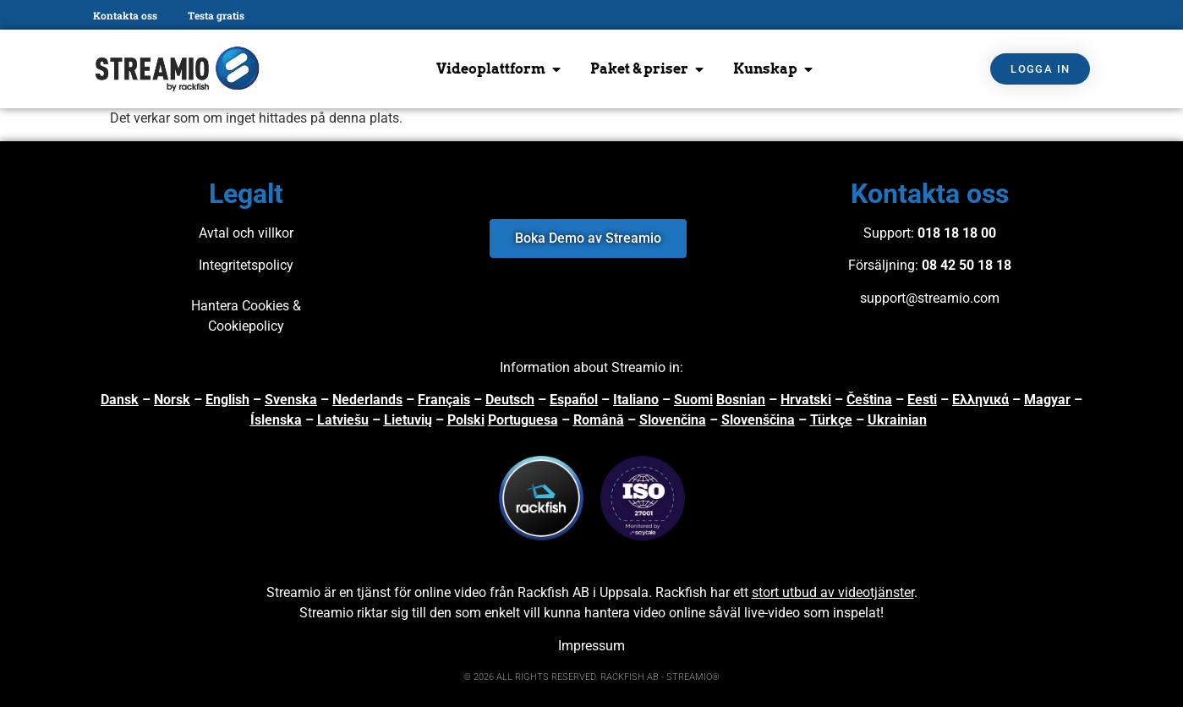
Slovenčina (672, 420)
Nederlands (367, 400)
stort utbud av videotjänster (833, 592)
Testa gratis (216, 15)
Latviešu (343, 420)
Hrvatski (805, 400)
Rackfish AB (553, 592)
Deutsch (509, 400)
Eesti (922, 400)
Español (574, 400)
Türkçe (831, 420)
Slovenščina (758, 420)
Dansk (120, 400)
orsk (176, 400)
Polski (466, 420)
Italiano (636, 400)
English (227, 400)
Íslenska (276, 420)
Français (444, 400)
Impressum (591, 646)
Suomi (693, 400)
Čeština (869, 400)
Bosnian (740, 400)
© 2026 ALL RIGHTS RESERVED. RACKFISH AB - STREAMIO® (591, 676)
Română (598, 420)
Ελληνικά (980, 400)
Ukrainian (897, 420)
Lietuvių (408, 420)
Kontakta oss (125, 15)
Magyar (1047, 400)
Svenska (291, 400)
